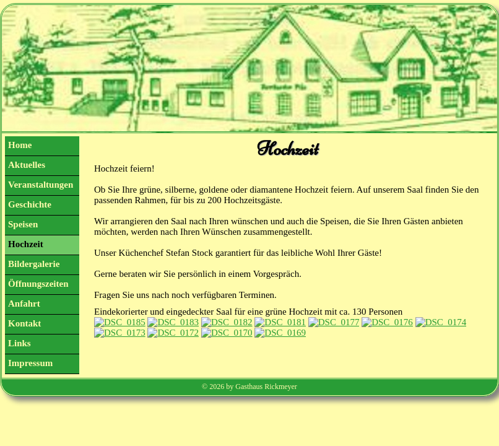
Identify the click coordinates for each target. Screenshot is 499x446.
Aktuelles (26, 165)
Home (20, 145)
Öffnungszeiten (38, 284)
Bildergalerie (33, 264)
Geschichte (29, 204)
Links (19, 343)
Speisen (23, 224)
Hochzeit (25, 244)
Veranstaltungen (40, 185)
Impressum (30, 363)
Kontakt (24, 323)
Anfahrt (24, 303)
